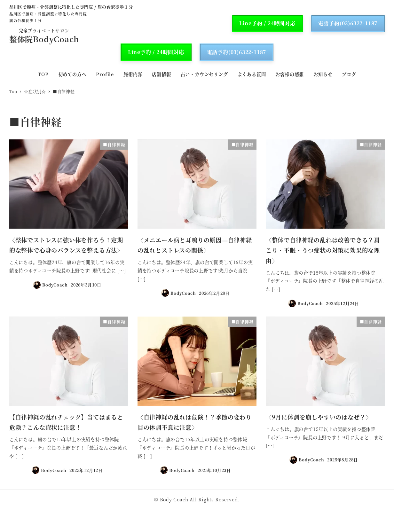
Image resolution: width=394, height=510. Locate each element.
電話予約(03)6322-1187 (348, 23)
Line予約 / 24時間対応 (267, 23)
